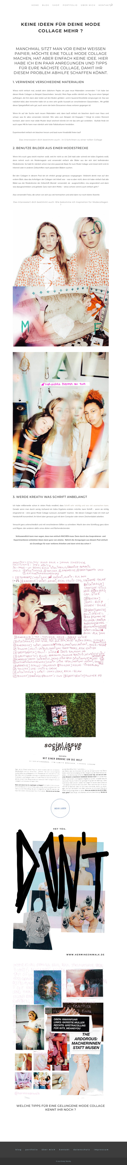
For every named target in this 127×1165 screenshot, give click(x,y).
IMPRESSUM (101, 1150)
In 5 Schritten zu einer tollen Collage (82, 140)
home (35, 5)
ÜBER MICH (48, 1150)
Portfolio (32, 1150)
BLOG (19, 1150)
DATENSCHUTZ (82, 1150)
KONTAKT (64, 1150)
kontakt (104, 5)
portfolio (70, 5)
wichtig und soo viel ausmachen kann (91, 505)
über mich (88, 5)
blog (45, 5)
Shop (56, 5)
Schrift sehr (69, 505)
